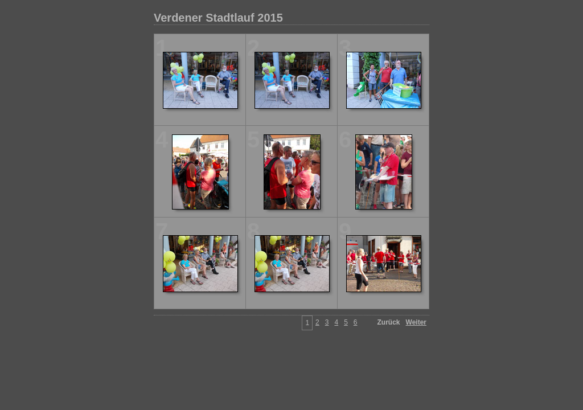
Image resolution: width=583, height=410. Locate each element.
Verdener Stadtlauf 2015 (218, 17)
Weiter (416, 322)
